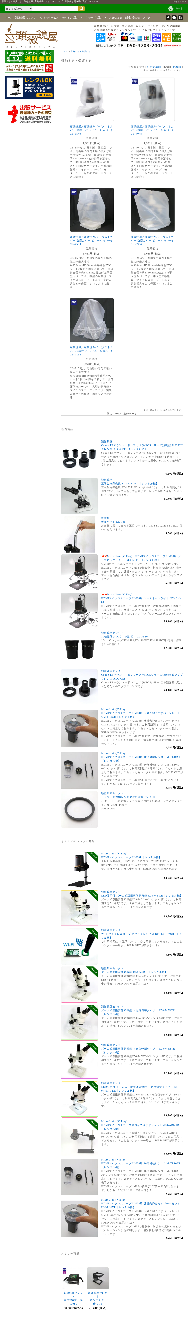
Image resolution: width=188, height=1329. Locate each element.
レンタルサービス (48, 17)
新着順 (177, 67)
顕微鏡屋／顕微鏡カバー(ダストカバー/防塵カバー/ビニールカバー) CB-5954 (152, 241)
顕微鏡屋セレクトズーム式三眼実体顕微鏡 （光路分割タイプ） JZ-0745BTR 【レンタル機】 (139, 1049)
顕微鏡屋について (25, 17)
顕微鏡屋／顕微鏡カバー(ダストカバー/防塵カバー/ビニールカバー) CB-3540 (91, 130)
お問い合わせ (132, 17)
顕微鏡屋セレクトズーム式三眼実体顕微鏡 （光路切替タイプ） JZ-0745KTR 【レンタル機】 (139, 1010)
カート (179, 8)
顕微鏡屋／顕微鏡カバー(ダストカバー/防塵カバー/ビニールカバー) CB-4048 (152, 130)
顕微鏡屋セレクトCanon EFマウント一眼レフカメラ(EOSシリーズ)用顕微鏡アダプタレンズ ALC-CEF (142, 675)
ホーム (9, 17)
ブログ (146, 17)
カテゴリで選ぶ (72, 17)
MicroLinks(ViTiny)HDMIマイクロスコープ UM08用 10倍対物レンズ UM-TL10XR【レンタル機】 (141, 757)
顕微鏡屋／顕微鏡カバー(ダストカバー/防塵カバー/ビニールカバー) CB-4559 (91, 241)
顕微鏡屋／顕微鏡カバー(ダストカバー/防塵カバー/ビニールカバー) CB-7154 (91, 351)
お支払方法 (115, 17)
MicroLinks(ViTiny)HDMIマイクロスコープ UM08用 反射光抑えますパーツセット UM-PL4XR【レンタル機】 (140, 713)
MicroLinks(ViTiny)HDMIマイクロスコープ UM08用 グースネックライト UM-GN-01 (141, 598)
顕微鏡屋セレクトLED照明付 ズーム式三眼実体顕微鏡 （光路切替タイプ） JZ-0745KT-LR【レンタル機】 (139, 1087)
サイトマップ (179, 1)
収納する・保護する (81, 51)
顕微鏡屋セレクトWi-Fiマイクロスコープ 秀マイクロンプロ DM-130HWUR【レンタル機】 (142, 934)
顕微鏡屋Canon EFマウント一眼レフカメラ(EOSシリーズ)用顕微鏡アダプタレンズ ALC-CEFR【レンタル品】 (142, 445)
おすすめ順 (154, 67)
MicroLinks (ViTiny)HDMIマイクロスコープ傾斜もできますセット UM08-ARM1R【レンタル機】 (140, 1125)
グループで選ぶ (96, 17)
